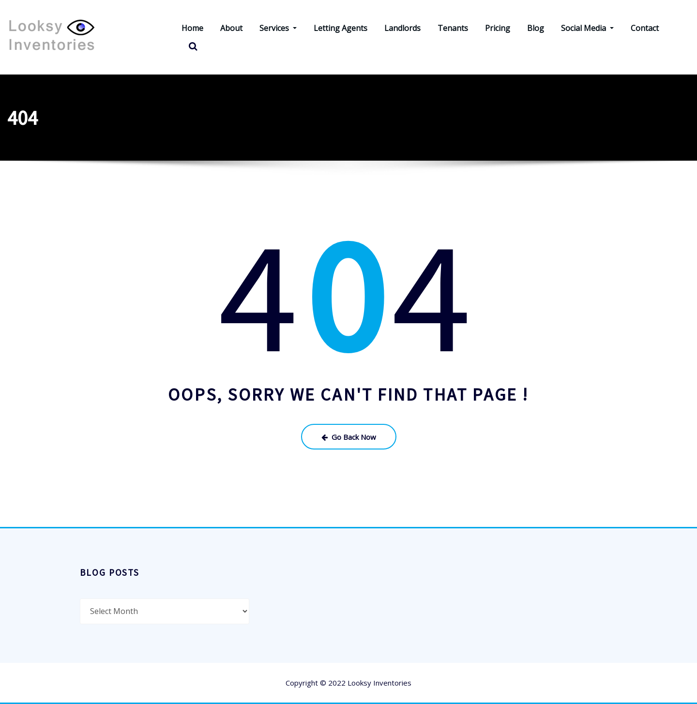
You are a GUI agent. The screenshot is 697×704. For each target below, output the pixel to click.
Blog (535, 28)
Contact (645, 28)
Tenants (453, 28)
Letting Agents (340, 28)
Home (192, 28)
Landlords (402, 28)
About (231, 28)
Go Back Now (348, 437)
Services (278, 28)
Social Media (587, 28)
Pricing (497, 28)
